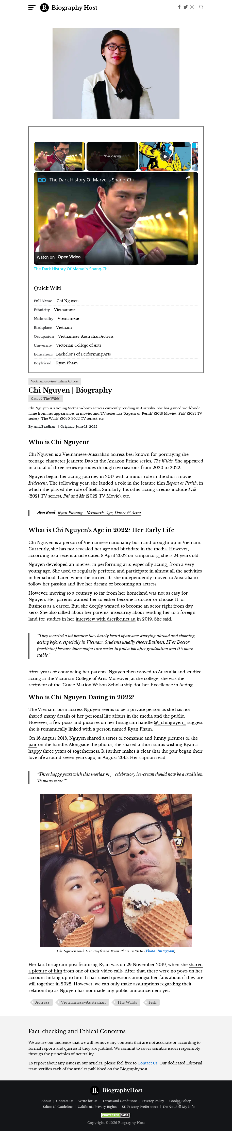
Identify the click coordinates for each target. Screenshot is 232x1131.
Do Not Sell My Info (179, 1107)
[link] (42, 180)
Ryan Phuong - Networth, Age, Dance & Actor (99, 512)
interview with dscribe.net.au (106, 619)
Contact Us (147, 1063)
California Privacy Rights (97, 1107)
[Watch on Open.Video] (59, 257)
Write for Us (87, 1101)
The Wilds (127, 1002)
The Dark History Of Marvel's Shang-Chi (91, 180)
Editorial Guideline (58, 1107)
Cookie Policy (180, 1101)
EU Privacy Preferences (140, 1107)
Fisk (152, 1002)
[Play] (165, 156)
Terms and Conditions (119, 1101)
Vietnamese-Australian (83, 1002)
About (46, 1101)
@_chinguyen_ (170, 722)
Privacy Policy (153, 1101)
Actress (42, 1002)
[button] (200, 7)
